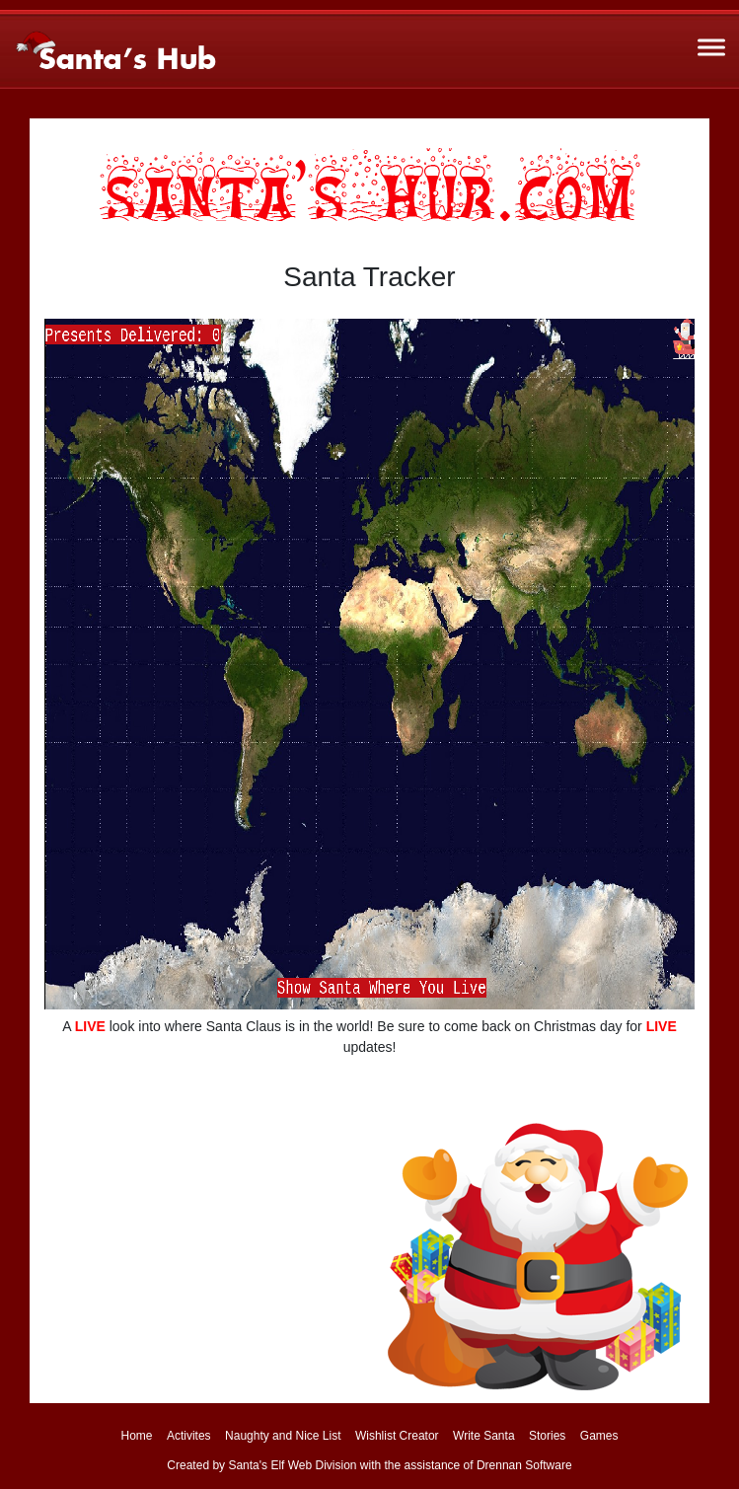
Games (599, 1436)
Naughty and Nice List (282, 1436)
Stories (547, 1436)
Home (136, 1436)
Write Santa (483, 1436)
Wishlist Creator (397, 1436)
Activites (189, 1436)
